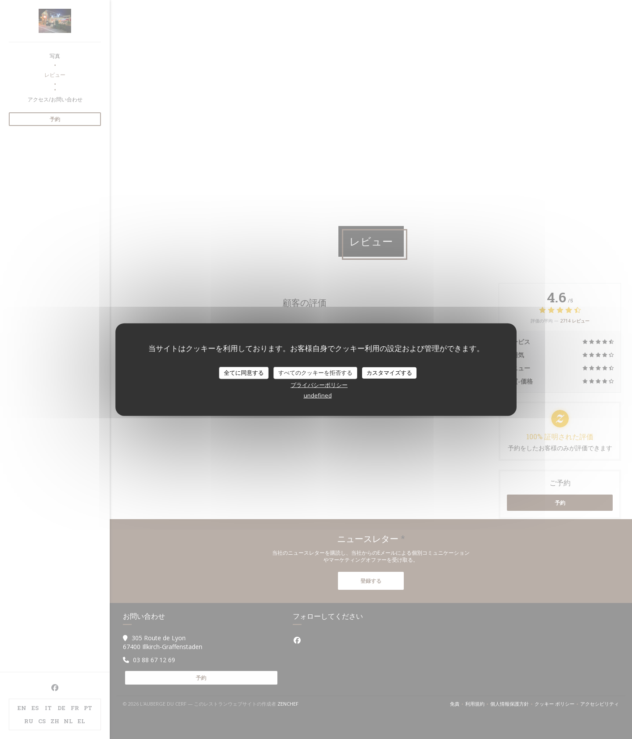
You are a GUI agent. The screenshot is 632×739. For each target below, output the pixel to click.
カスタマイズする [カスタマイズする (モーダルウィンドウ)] (389, 373)
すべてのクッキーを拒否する (315, 373)
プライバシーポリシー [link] (319, 384)
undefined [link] (318, 395)
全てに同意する (244, 373)
